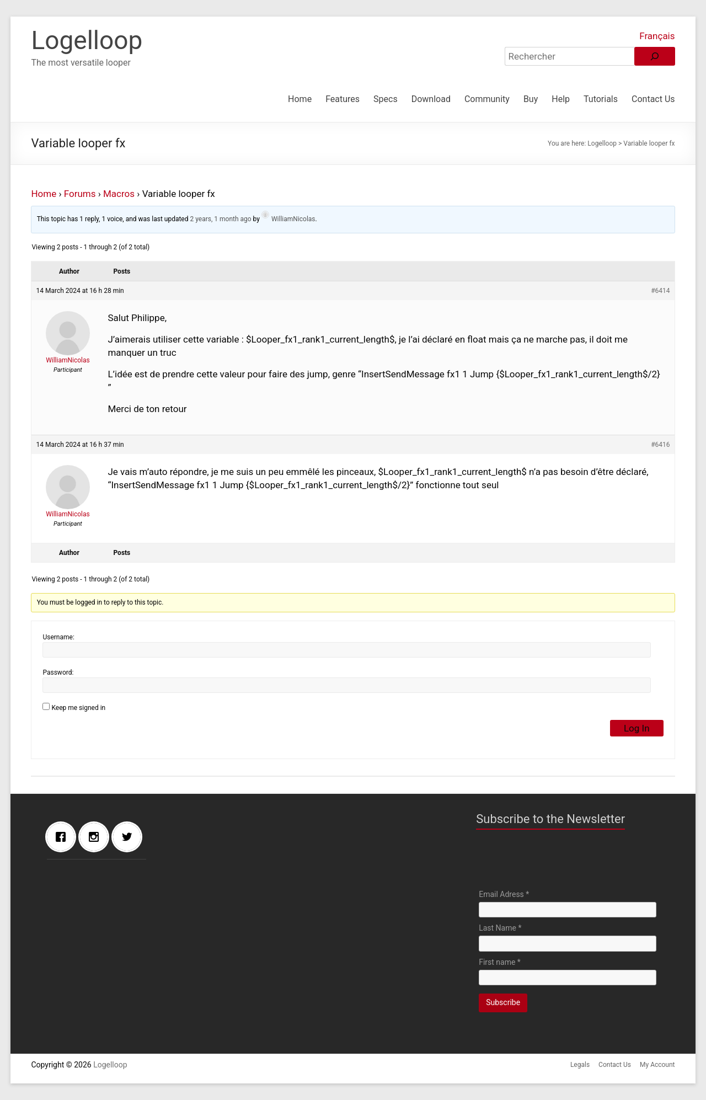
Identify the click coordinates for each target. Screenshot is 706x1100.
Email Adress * (504, 894)
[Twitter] (129, 837)
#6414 (660, 291)
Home (300, 99)
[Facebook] (63, 837)
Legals (580, 1065)
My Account (657, 1065)
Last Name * (500, 927)
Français (657, 35)
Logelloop (86, 40)
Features (342, 99)
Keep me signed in (78, 708)
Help (561, 99)
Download (431, 99)
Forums (80, 193)
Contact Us (653, 99)
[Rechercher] (654, 56)
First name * (500, 962)
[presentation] (562, 862)
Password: (57, 672)
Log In (637, 728)
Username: (58, 637)
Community (487, 99)
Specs (385, 99)
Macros (119, 193)
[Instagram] (96, 837)
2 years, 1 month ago (220, 219)
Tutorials (601, 99)
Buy (530, 99)
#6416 (660, 444)
